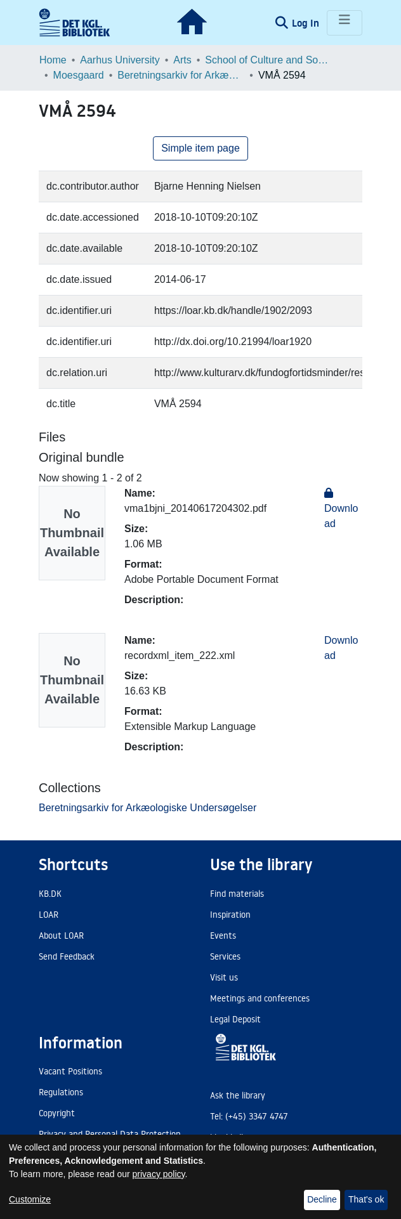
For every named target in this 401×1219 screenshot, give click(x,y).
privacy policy (159, 1174)
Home (53, 60)
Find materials (237, 893)
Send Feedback (67, 956)
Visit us (224, 977)
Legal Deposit (235, 1019)
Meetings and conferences (260, 998)
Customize (30, 1199)
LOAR (48, 914)
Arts (182, 60)
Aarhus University (119, 60)
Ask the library (237, 1095)
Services (225, 956)
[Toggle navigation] (344, 23)
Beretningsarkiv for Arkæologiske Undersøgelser (180, 75)
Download (341, 508)
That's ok (366, 1199)
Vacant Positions (70, 1071)
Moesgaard (78, 75)
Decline (322, 1199)
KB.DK (50, 893)
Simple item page (200, 148)
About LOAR (61, 935)
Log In (307, 23)
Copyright (57, 1113)
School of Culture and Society (268, 60)
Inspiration (230, 914)
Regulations (61, 1092)
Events (223, 935)
